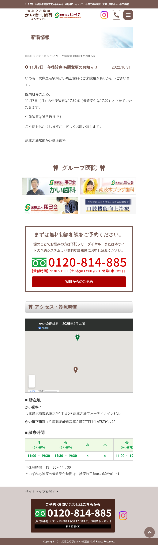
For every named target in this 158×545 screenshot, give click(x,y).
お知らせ (41, 56)
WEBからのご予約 (79, 282)
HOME (28, 56)
